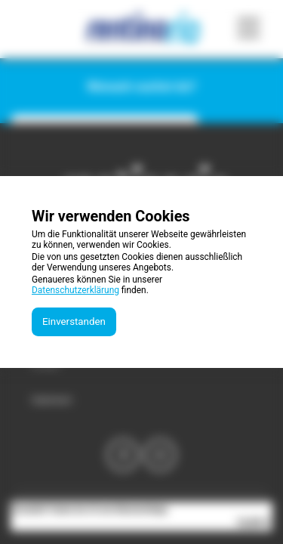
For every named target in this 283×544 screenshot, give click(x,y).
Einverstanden (74, 321)
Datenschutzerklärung (75, 290)
